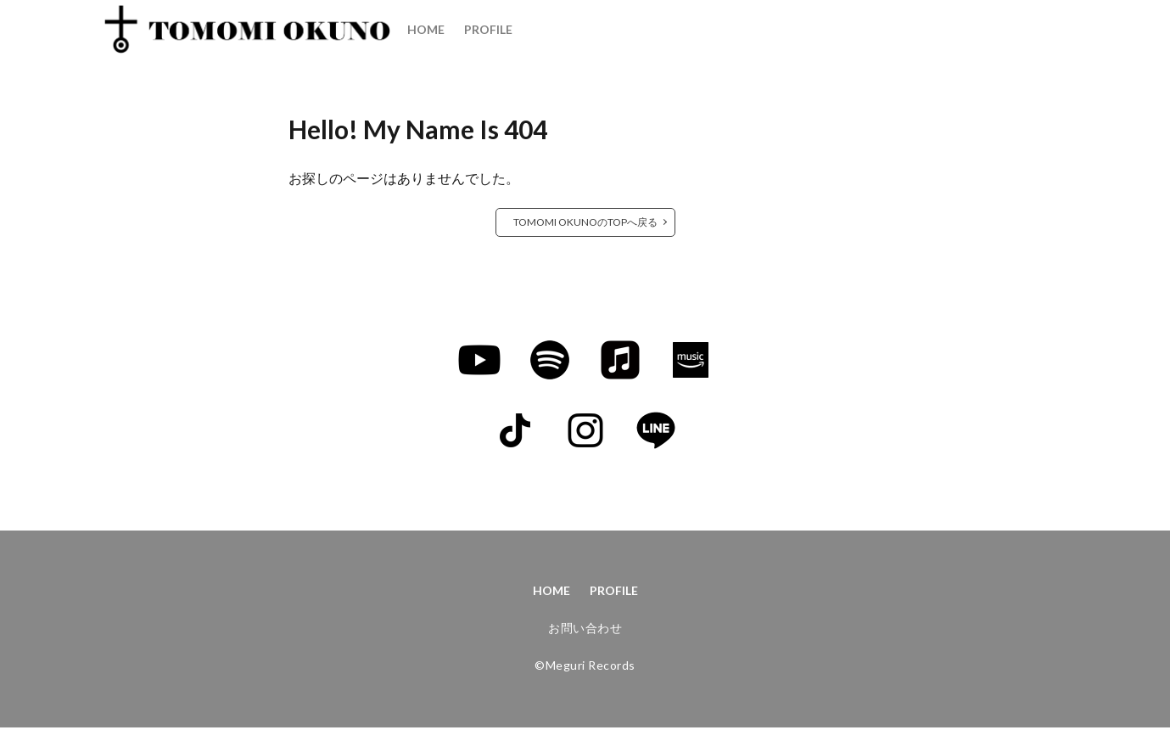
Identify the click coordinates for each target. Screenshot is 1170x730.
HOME (426, 29)
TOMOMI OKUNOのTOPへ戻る (585, 222)
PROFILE (488, 29)
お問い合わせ (585, 630)
